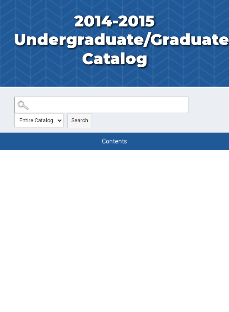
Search (79, 120)
